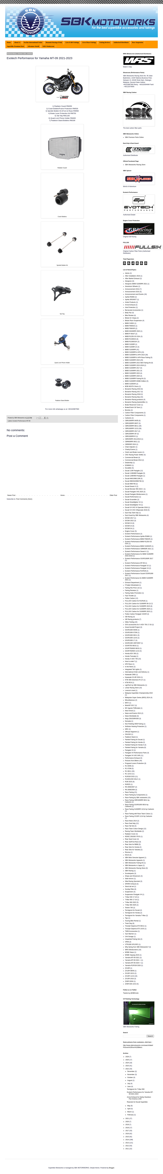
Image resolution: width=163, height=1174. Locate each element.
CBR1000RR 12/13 (131, 428)
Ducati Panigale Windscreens (135, 494)
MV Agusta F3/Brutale (132, 708)
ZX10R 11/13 (129, 976)
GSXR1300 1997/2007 (133, 643)
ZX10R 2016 (129, 979)
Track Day (128, 923)
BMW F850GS (130, 326)
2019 (127, 1124)
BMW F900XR (130, 328)
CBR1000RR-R (130, 436)
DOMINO (128, 465)
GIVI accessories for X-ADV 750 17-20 (138, 625)
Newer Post (11, 495)
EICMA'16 (128, 528)
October (130, 1077)
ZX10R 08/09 (129, 971)
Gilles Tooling (129, 622)
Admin (127, 273)
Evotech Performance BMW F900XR (137, 539)
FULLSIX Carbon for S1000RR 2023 (137, 611)
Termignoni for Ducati (132, 910)
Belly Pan (128, 313)
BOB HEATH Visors (132, 386)
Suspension (129, 892)
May (129, 1106)
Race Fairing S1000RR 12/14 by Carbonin (139, 809)
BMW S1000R (130, 344)
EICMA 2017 (129, 518)
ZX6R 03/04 (129, 981)
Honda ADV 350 (130, 653)
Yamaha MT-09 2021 (132, 957)
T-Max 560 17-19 (131, 900)
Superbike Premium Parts (15, 46)
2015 (127, 1137)
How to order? (130, 661)
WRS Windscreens (131, 950)
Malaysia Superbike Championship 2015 (139, 693)
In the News (129, 667)
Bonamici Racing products (134, 399)
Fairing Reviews (104, 42)
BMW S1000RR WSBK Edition (135, 381)
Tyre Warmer (129, 934)
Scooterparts (129, 873)
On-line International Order (33, 42)
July (129, 1083)
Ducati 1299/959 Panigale (134, 476)
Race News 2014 (131, 821)
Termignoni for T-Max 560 (135, 1089)
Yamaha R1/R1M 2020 (133, 965)
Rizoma (127, 852)
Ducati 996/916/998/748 (133, 481)
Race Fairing (129, 792)
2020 (127, 1122)
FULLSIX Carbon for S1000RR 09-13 (138, 603)
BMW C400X (129, 323)
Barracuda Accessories (133, 310)
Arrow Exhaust (130, 305)
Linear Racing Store (132, 688)
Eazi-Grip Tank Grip (131, 513)
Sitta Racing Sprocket (132, 881)
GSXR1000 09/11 (131, 635)
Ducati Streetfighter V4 (133, 505)
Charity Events (130, 449)
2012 (127, 1146)
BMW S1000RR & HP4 (133, 352)
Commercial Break (131, 457)
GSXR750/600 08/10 (132, 648)
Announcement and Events (134, 294)
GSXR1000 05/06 (131, 630)
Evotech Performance (132, 534)
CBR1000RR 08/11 (131, 426)
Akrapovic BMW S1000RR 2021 (136, 284)
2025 (127, 1060)
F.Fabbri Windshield (132, 585)
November (131, 1074)
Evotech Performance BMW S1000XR (138, 546)
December (131, 1071)
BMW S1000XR (130, 384)
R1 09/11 (128, 771)
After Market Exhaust (132, 278)
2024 (127, 1063)
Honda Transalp (130, 656)
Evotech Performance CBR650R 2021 (138, 549)
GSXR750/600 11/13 (132, 651)
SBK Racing (129, 871)
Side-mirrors (129, 878)
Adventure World (33, 46)
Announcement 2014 (132, 289)
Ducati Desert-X (130, 486)
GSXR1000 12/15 (131, 638)
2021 (127, 1118)
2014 (127, 1140)
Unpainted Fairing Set (132, 939)
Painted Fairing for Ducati (133, 740)
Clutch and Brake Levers (133, 452)
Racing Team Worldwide (133, 831)
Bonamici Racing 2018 (132, 394)
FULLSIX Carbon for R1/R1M (135, 601)
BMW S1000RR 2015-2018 (134, 365)
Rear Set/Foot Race (132, 842)
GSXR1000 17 (130, 640)
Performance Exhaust (132, 758)
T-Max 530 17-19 (131, 897)
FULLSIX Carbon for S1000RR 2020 (137, 609)
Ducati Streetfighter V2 (133, 502)
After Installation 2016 (132, 276)
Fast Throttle (129, 596)
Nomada (128, 721)
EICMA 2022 (129, 521)
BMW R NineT (130, 334)
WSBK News (129, 952)
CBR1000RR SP (130, 434)
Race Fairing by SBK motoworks (136, 797)
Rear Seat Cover (130, 839)
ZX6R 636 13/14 (130, 984)
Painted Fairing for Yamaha (134, 747)
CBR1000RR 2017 (131, 431)
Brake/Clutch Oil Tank (132, 407)
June (129, 1086)
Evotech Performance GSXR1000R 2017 (139, 558)
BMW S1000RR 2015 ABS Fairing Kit (138, 363)
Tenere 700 (129, 908)
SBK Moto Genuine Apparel (134, 857)
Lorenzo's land (130, 690)
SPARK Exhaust (130, 884)
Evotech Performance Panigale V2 (137, 566)
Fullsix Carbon (130, 598)
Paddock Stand (130, 737)
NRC (126, 729)
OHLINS (128, 734)
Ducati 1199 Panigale (132, 471)
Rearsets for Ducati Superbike (137, 1102)
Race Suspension (137, 42)
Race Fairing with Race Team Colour (137, 814)
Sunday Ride (129, 889)
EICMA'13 (128, 523)
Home (9, 42)
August (130, 1080)
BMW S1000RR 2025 (132, 376)
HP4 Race (128, 664)
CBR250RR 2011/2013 (133, 439)
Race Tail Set (129, 826)
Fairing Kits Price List (132, 588)
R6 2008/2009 (130, 790)
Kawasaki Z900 (130, 674)
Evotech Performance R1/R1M (135, 571)
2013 (127, 1143)
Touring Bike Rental (131, 921)
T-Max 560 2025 (130, 905)
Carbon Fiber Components (134, 413)
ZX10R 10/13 (129, 973)
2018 (127, 1128)
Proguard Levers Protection (134, 763)
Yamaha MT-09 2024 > (133, 963)
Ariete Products (130, 302)
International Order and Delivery (136, 672)
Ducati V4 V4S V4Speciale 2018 (136, 510)
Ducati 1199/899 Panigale (134, 473)
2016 (127, 1134)
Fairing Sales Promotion (133, 593)
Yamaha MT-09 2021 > (133, 960)
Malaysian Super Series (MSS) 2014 (137, 697)
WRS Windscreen (48, 46)
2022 (127, 1069)
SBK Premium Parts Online (134, 137)
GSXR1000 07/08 (131, 632)
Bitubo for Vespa (130, 318)
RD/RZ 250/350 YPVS (132, 836)
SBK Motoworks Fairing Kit (134, 863)
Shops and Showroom (132, 876)
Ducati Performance (132, 497)
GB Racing (128, 617)
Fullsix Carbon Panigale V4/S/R (136, 614)
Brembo (127, 410)
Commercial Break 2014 (133, 460)
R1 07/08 (128, 768)
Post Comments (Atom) (24, 499)
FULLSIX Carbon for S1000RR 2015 (137, 606)
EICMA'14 (128, 526)
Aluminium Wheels (131, 286)
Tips (126, 918)
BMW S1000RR (130, 350)
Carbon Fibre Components (134, 415)
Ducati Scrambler (131, 499)
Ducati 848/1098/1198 (132, 478)
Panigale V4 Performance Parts (136, 753)
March (129, 1112)
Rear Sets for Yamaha (132, 850)
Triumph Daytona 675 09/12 (134, 926)
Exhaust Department (132, 582)
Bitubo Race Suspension (133, 320)
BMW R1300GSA (131, 342)
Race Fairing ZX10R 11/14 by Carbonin (138, 816)
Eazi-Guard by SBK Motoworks (135, 515)
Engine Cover (129, 531)
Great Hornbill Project (132, 627)
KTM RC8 (128, 682)
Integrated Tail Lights (132, 669)
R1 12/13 (128, 774)
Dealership (128, 463)
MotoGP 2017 (130, 705)
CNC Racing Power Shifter (134, 455)
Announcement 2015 (132, 292)
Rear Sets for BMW (131, 844)
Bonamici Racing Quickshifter (135, 402)
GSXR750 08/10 (130, 646)
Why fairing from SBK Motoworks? (137, 947)
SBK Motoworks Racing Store (135, 165)
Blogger (111, 1168)
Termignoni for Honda (132, 913)
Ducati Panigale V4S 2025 (134, 492)
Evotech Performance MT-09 (21, 421)
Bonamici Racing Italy (132, 397)
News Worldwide (130, 716)
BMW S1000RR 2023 (132, 373)
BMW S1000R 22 (131, 347)
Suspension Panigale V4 (133, 894)
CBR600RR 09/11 (131, 442)
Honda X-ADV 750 (131, 659)
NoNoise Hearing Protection (134, 726)
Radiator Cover (130, 834)
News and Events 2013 (133, 713)
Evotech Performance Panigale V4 (137, 568)
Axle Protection (130, 307)
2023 (127, 1066)
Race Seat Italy (130, 823)
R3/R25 (127, 784)
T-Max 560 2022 (130, 902)
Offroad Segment (131, 732)
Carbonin (128, 418)
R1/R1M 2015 (130, 776)
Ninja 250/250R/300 (132, 718)
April (129, 1109)
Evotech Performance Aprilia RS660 (137, 536)
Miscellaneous (130, 700)
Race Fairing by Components (135, 795)
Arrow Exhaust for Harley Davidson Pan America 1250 (139, 1098)
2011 (127, 1149)
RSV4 (127, 855)
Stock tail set (129, 886)
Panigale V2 (129, 750)
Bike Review (129, 315)
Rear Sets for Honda (132, 847)
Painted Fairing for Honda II (134, 745)
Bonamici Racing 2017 (132, 392)
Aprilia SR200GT (131, 299)
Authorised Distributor (121, 42)
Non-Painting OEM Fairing (134, 724)
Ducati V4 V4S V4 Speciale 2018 (136, 507)
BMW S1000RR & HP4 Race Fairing (137, 357)
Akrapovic (128, 281)
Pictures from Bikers (132, 761)
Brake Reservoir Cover (133, 405)
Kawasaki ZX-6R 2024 (132, 677)
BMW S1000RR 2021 (132, 371)
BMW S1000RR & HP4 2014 (135, 355)
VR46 (127, 942)
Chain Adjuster (130, 447)
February (130, 1115)
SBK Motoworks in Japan (133, 865)
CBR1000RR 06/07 (131, 423)
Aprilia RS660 (129, 297)
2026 (127, 1057)
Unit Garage (129, 936)
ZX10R (127, 968)
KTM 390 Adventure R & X (134, 680)
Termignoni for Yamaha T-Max (135, 915)
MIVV (127, 703)
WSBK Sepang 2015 (132, 955)
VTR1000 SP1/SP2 (131, 944)
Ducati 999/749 (130, 484)
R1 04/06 (128, 766)
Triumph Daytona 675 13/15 (134, 929)
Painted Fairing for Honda (134, 742)
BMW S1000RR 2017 (132, 368)
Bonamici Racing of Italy (54, 42)
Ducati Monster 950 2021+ (134, 489)
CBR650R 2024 (130, 444)
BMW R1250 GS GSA (132, 336)
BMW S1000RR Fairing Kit (134, 378)
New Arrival (129, 711)
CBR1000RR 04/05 (131, 420)
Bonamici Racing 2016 (132, 389)
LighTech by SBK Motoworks (135, 685)
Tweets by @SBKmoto (131, 993)
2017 (127, 1131)
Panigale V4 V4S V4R (132, 755)
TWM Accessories (131, 931)
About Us (17, 42)
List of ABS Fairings (72, 42)
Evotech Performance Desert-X (135, 551)
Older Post (113, 495)
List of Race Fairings (89, 42)
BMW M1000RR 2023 (132, 331)
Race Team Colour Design (134, 829)
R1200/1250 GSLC (131, 779)
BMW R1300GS (130, 339)
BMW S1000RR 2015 (132, 360)
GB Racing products (132, 619)
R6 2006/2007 (130, 787)
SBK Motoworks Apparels (133, 860)
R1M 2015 (128, 782)
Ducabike (128, 468)
